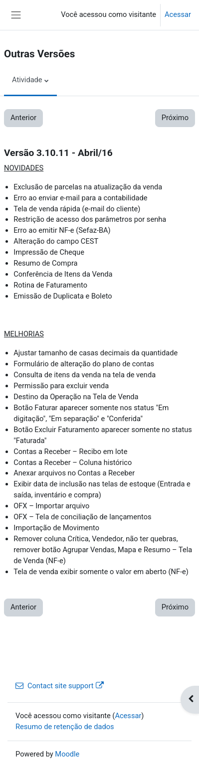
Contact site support (59, 685)
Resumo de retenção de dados (64, 726)
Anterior (23, 117)
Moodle (67, 754)
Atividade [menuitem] (27, 79)
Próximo (175, 117)
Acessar (178, 14)
